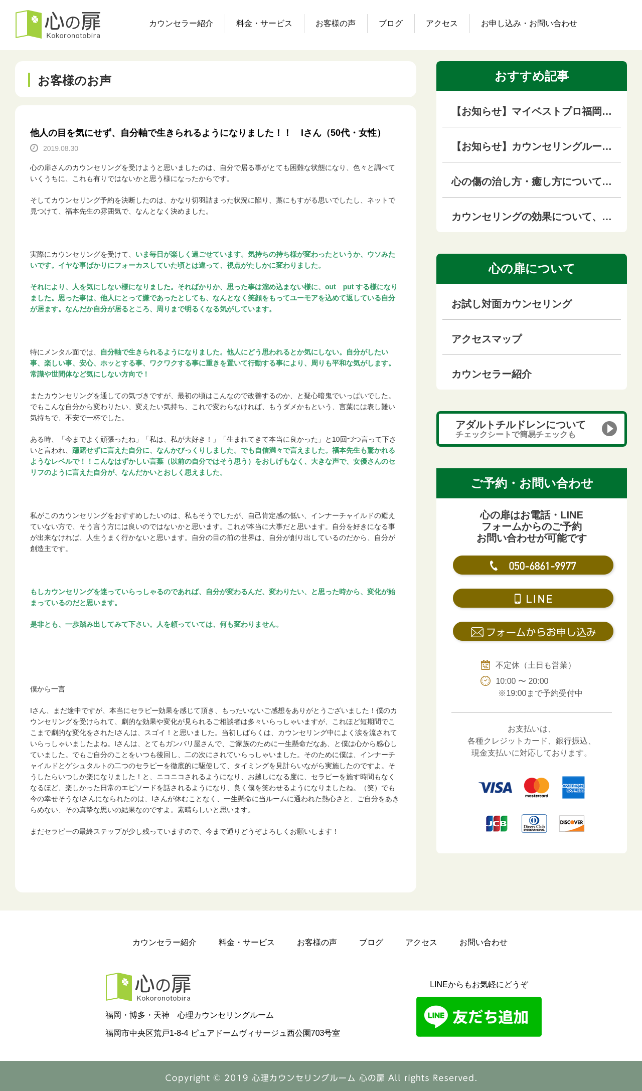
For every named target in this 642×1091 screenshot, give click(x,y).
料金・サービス (264, 23)
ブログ (391, 23)
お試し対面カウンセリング (511, 303)
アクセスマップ (486, 338)
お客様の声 (335, 23)
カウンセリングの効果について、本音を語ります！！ (536, 216)
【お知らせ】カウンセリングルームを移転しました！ (536, 146)
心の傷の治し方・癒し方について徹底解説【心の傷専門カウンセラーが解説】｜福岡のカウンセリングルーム (536, 181)
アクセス (442, 23)
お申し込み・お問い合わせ (529, 23)
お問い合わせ (483, 942)
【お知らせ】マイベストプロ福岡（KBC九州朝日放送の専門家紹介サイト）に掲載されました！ (536, 111)
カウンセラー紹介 (181, 23)
